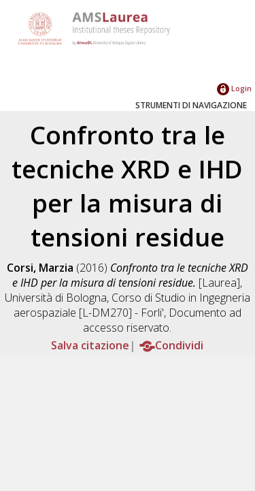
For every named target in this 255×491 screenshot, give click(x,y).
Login (234, 88)
